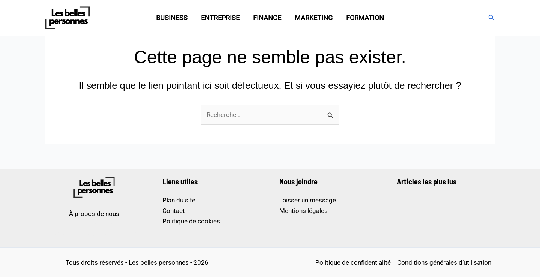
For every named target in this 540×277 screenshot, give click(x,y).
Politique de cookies (191, 221)
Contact (173, 210)
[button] (491, 17)
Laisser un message (307, 200)
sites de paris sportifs (94, 224)
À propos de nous (94, 213)
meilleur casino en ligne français (94, 234)
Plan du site (178, 200)
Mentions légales (303, 210)
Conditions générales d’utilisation (444, 262)
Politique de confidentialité (353, 262)
